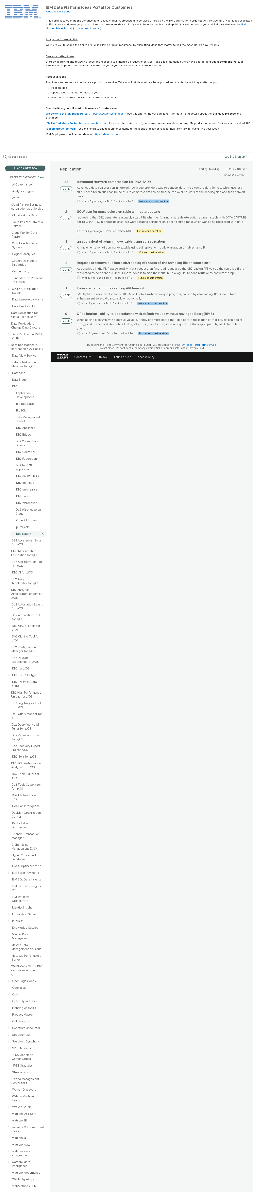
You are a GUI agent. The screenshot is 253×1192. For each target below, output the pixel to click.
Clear (41, 177)
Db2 (109, 201)
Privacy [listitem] (102, 357)
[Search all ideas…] (30, 156)
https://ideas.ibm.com (87, 28)
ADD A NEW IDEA (25, 168)
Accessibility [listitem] (146, 357)
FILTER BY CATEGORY (21, 177)
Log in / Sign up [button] (236, 156)
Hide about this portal (58, 11)
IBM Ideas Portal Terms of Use (198, 344)
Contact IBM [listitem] (82, 357)
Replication (120, 201)
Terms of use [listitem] (122, 357)
